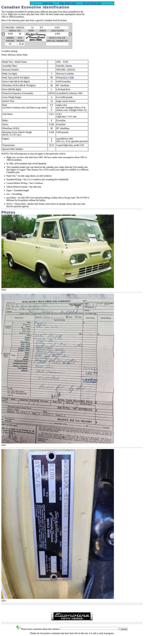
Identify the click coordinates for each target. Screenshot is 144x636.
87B (72, 77)
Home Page (48, 3)
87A (65, 77)
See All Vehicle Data (92, 3)
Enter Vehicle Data (67, 3)
